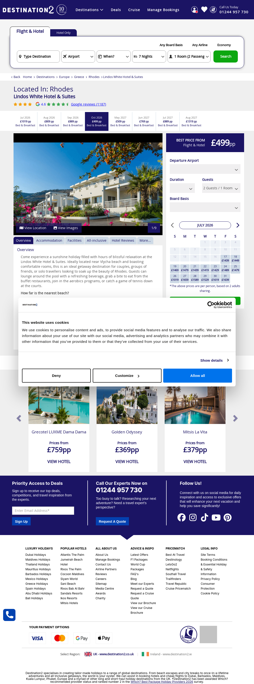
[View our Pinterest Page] (227, 517)
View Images (66, 228)
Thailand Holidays (37, 564)
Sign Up (21, 521)
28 (194, 278)
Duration (177, 179)
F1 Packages (139, 559)
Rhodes (94, 77)
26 (174, 278)
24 (225, 268)
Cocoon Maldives (72, 574)
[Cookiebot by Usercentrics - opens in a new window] (211, 304)
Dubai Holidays (35, 555)
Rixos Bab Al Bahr (72, 588)
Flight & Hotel (30, 31)
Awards (101, 593)
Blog (134, 579)
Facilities (75, 240)
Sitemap (101, 583)
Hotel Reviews (123, 240)
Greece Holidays (36, 583)
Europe (64, 77)
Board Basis (179, 198)
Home (27, 77)
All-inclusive (96, 240)
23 (215, 268)
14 (194, 256)
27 (184, 278)
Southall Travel (176, 574)
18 (235, 258)
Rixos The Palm (70, 569)
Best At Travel (175, 555)
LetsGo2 (171, 564)
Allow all (197, 376)
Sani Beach (68, 583)
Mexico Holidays (36, 579)
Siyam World (69, 579)
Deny (56, 376)
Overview (23, 240)
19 (174, 268)
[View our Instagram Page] (193, 517)
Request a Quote (142, 588)
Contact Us (103, 564)
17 (225, 258)
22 (205, 268)
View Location (33, 228)
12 (174, 256)
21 (194, 268)
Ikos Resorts (68, 598)
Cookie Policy (210, 593)
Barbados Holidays (38, 574)
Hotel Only (63, 33)
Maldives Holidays (37, 559)
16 (215, 256)
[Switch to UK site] (109, 654)
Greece (79, 77)
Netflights (172, 569)
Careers (101, 579)
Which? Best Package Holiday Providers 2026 (162, 682)
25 (235, 268)
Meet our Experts (142, 583)
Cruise (134, 9)
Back (17, 77)
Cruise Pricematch (178, 588)
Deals (116, 9)
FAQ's (135, 574)
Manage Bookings (163, 9)
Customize (127, 376)
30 (215, 278)
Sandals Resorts (71, 593)
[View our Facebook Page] (181, 517)
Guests (207, 179)
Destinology (174, 559)
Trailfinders (173, 579)
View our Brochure (143, 603)
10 (225, 249)
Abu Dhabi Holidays (38, 593)
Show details (211, 360)
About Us (102, 555)
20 (184, 268)
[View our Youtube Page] (216, 517)
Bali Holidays (34, 598)
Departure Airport (184, 160)
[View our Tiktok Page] (204, 517)
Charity (101, 598)
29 (205, 278)
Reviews (101, 574)
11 (235, 249)
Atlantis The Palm (72, 555)
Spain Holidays (35, 588)
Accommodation (49, 240)
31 (225, 278)
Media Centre (105, 588)
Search (225, 56)
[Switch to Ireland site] (167, 654)
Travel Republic (176, 583)
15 (205, 256)
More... (145, 240)
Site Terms (208, 555)
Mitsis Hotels (69, 603)
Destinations (90, 9)
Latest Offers (139, 555)
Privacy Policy (210, 579)
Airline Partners (106, 569)
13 (184, 256)
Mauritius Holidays (38, 569)
